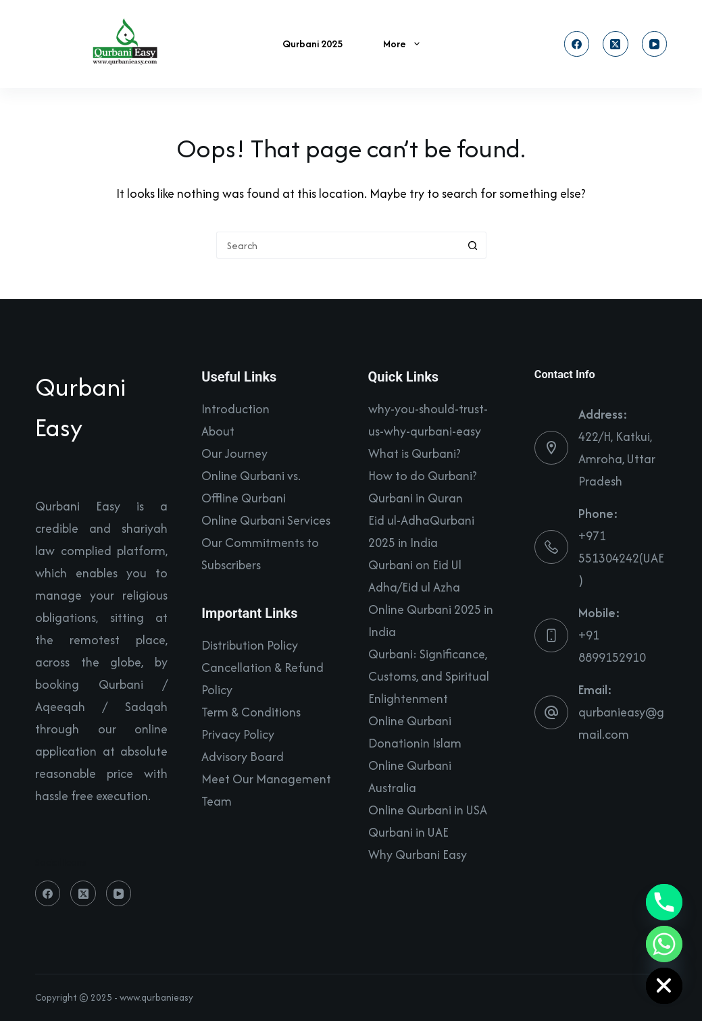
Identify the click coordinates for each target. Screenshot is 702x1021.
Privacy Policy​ (237, 734)
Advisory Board (242, 757)
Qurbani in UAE (408, 832)
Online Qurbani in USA (427, 810)
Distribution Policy (249, 645)
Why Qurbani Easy (417, 854)
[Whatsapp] (664, 944)
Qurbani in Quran (415, 498)
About (217, 431)
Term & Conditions (251, 712)
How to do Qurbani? (422, 476)
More (403, 44)
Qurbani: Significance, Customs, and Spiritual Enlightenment (428, 676)
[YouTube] (655, 44)
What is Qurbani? (414, 453)
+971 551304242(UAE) (621, 558)
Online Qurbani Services (265, 520)
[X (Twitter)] (615, 44)
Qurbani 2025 (312, 43)
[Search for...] (337, 245)
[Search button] (472, 245)
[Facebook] (577, 44)
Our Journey (234, 453)
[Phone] (664, 902)
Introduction (235, 409)
